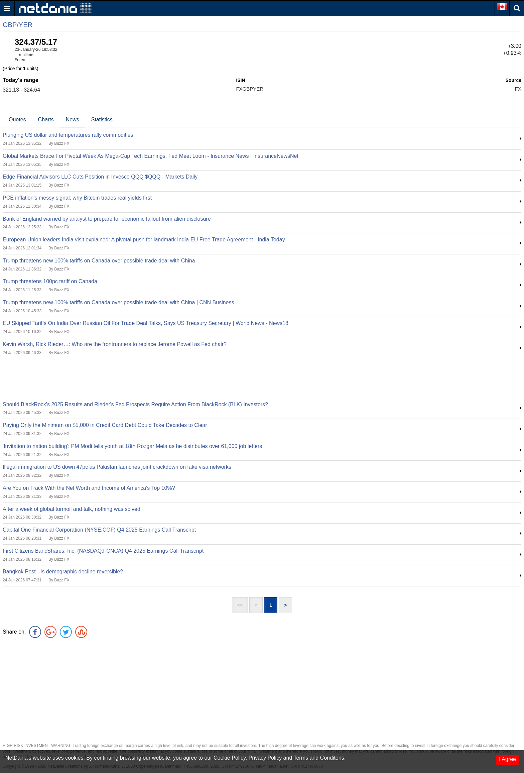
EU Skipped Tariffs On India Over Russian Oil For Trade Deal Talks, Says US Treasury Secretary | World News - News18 (145, 323)
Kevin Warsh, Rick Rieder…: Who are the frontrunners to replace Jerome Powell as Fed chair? (115, 344)
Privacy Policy (265, 758)
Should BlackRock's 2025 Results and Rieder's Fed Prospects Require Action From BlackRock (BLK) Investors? (135, 404)
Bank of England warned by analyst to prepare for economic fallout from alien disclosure (107, 219)
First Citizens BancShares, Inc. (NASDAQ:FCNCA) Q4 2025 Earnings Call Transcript (103, 551)
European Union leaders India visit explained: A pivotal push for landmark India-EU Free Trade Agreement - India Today (144, 239)
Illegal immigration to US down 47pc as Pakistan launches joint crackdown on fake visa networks (117, 467)
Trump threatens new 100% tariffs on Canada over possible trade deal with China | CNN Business (118, 302)
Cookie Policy (230, 758)
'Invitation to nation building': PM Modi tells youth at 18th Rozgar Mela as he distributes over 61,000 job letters (132, 446)
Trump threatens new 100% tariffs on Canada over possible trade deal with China (99, 260)
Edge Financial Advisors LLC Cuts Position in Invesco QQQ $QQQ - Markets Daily (100, 177)
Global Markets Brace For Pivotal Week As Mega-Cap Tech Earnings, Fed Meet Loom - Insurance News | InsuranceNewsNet (150, 156)
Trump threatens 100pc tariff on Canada (50, 281)
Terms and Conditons (318, 758)
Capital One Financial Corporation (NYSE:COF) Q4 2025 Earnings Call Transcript (99, 530)
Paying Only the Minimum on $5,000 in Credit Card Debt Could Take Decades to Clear (105, 425)
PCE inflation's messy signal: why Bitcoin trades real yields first (77, 198)
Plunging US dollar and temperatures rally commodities (68, 135)
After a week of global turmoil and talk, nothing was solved (71, 509)
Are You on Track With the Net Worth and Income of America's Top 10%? (89, 488)
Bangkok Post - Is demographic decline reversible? (63, 571)
